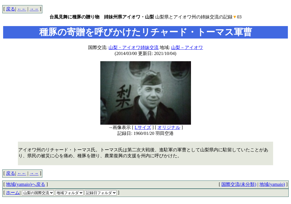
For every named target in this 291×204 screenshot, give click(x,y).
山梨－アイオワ (187, 47)
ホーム (13, 192)
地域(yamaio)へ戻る (25, 184)
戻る (10, 9)
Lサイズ (143, 127)
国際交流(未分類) (238, 184)
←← (21, 9)
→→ (34, 9)
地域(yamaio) (272, 184)
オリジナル (168, 127)
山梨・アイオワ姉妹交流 (134, 47)
